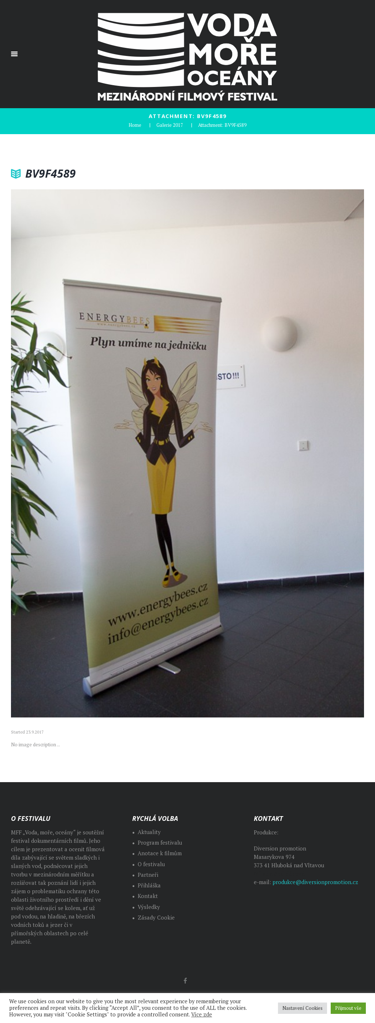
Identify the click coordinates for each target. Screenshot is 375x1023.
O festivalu (151, 864)
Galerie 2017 (169, 125)
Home (135, 125)
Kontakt (148, 896)
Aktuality (149, 832)
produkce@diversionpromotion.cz (315, 882)
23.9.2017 (35, 732)
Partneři (148, 874)
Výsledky (149, 906)
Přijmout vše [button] (348, 1008)
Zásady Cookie (156, 917)
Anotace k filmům (160, 853)
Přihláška (149, 885)
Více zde (201, 1014)
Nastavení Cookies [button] (302, 1008)
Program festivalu (160, 842)
